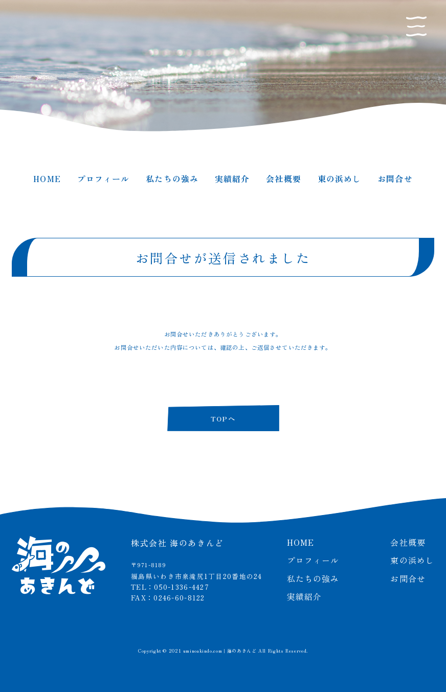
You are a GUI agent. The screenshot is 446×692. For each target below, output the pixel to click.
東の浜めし (340, 178)
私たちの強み (172, 178)
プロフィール (103, 178)
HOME (46, 178)
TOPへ (223, 418)
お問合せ (394, 178)
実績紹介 (232, 178)
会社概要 (283, 178)
